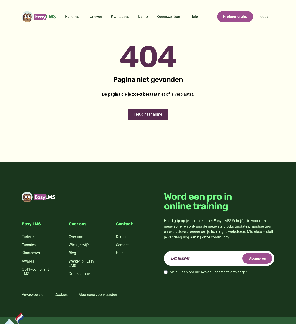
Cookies (61, 294)
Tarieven (95, 16)
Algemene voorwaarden (98, 294)
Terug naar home (148, 114)
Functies (72, 16)
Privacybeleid (32, 294)
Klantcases (120, 16)
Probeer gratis (235, 16)
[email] (219, 258)
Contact (122, 245)
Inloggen (263, 16)
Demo (143, 16)
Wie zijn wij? (79, 245)
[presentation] (199, 287)
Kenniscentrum (169, 16)
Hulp (194, 16)
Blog (72, 253)
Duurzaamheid (81, 274)
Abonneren (255, 258)
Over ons (76, 237)
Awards (28, 261)
